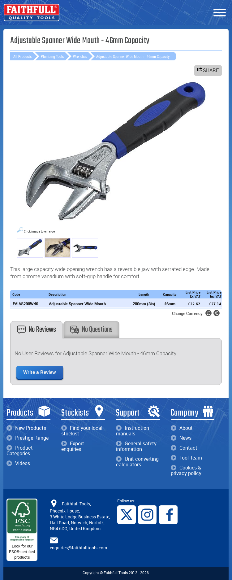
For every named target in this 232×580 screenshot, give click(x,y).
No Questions (91, 329)
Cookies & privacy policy (186, 470)
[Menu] (219, 13)
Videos (18, 463)
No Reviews (36, 329)
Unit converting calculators (137, 462)
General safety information (136, 446)
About (182, 428)
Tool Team (186, 457)
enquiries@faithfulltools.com (78, 548)
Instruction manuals (132, 431)
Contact (184, 447)
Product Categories (19, 450)
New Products (26, 428)
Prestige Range (27, 437)
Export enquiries (72, 446)
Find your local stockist (81, 431)
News (181, 437)
